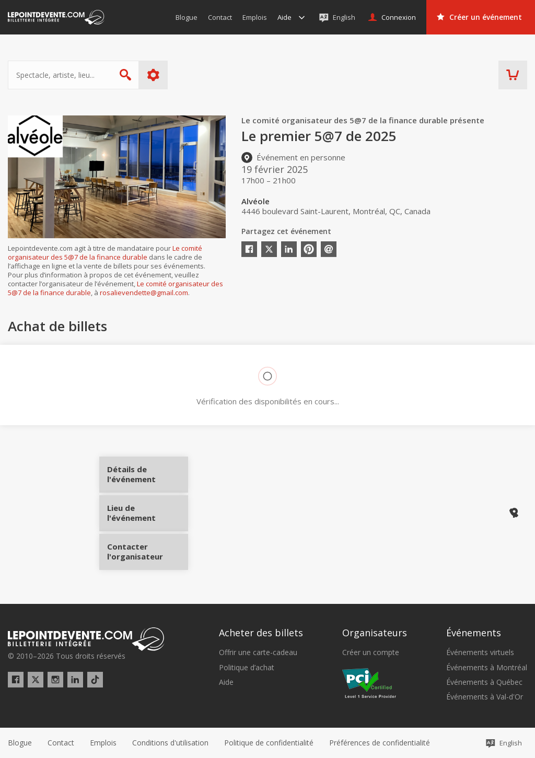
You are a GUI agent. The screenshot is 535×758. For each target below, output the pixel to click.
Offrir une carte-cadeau (258, 652)
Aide (226, 682)
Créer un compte (370, 652)
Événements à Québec (484, 682)
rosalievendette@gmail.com (144, 292)
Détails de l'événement (147, 478)
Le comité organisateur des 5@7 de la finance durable (105, 252)
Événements (473, 632)
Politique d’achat (246, 667)
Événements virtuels (480, 652)
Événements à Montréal (486, 667)
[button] (379, 743)
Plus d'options (153, 75)
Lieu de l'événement (147, 513)
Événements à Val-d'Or (484, 697)
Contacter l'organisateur (147, 548)
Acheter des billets (261, 632)
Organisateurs (374, 632)
